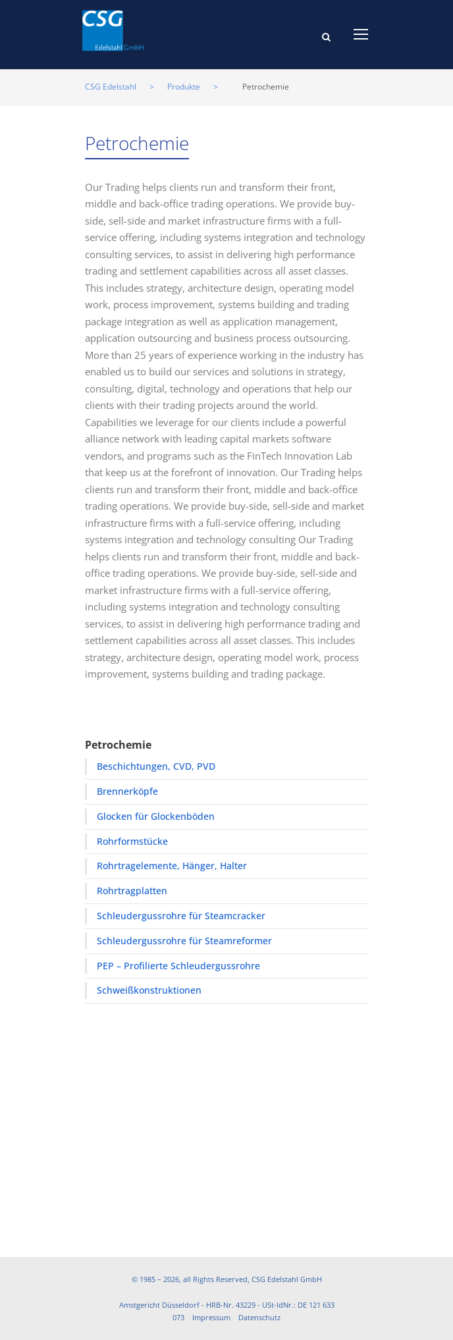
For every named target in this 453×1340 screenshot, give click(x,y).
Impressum (211, 1317)
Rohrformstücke (132, 841)
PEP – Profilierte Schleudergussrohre (178, 965)
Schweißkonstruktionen (149, 990)
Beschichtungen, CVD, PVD (156, 766)
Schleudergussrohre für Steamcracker (181, 915)
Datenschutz (259, 1317)
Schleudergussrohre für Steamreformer (184, 940)
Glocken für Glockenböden (156, 816)
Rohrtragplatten (132, 890)
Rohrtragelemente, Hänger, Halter (172, 865)
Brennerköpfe (127, 791)
